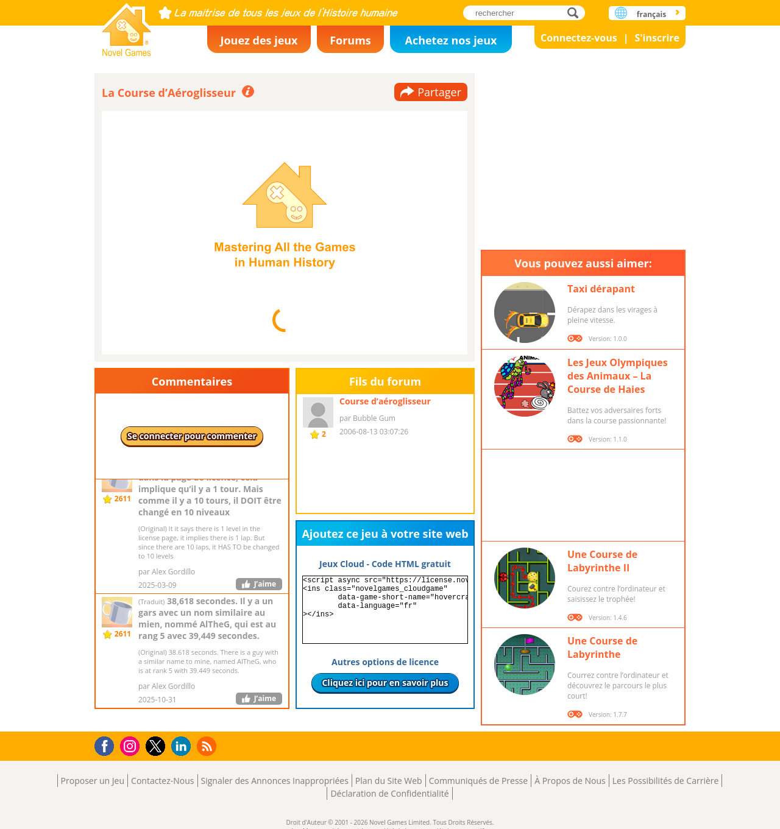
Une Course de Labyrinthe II (602, 561)
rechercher (576, 12)
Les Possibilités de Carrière (665, 780)
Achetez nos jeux (451, 40)
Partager (439, 92)
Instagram (132, 745)
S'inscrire (656, 37)
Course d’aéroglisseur (385, 401)
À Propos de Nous (570, 780)
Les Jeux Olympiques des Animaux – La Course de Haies (617, 376)
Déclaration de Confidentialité (389, 793)
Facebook (107, 744)
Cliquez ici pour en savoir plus (385, 682)
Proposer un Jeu (92, 780)
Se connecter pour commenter (192, 436)
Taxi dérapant (601, 288)
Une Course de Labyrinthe (602, 647)
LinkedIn (183, 746)
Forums (350, 40)
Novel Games (126, 26)
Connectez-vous (579, 37)
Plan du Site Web (388, 780)
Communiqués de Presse (478, 780)
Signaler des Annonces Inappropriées (275, 780)
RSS (208, 746)
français (651, 14)
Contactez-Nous (162, 780)
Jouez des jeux (258, 40)
